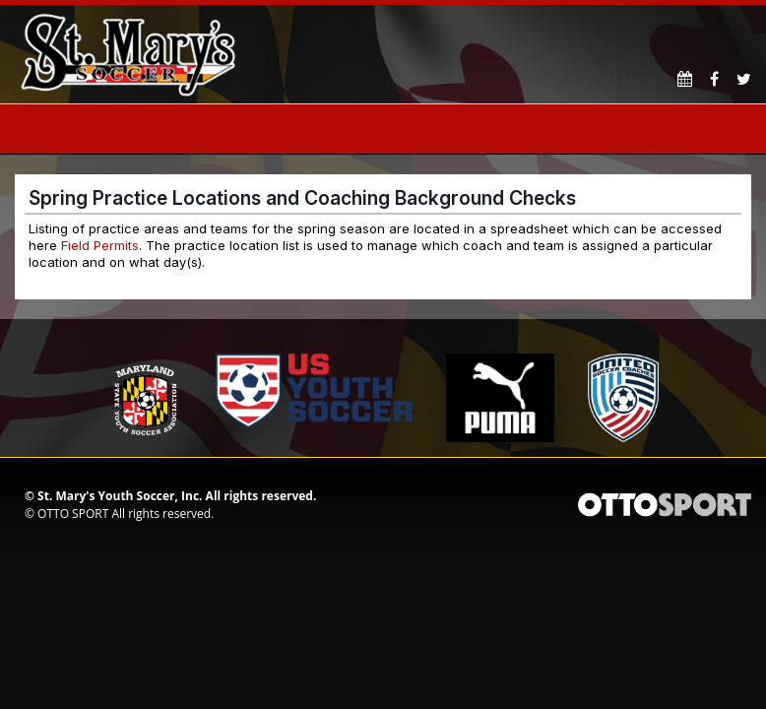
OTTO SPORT (72, 513)
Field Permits (100, 245)
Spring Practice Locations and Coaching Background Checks (302, 198)
